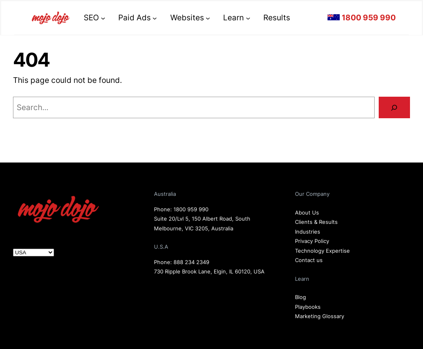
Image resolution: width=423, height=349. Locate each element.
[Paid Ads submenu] (154, 17)
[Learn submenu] (248, 17)
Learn (233, 17)
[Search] (394, 107)
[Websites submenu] (208, 17)
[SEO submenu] (103, 17)
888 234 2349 (191, 262)
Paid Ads (134, 17)
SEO (91, 17)
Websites (187, 17)
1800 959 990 (191, 209)
